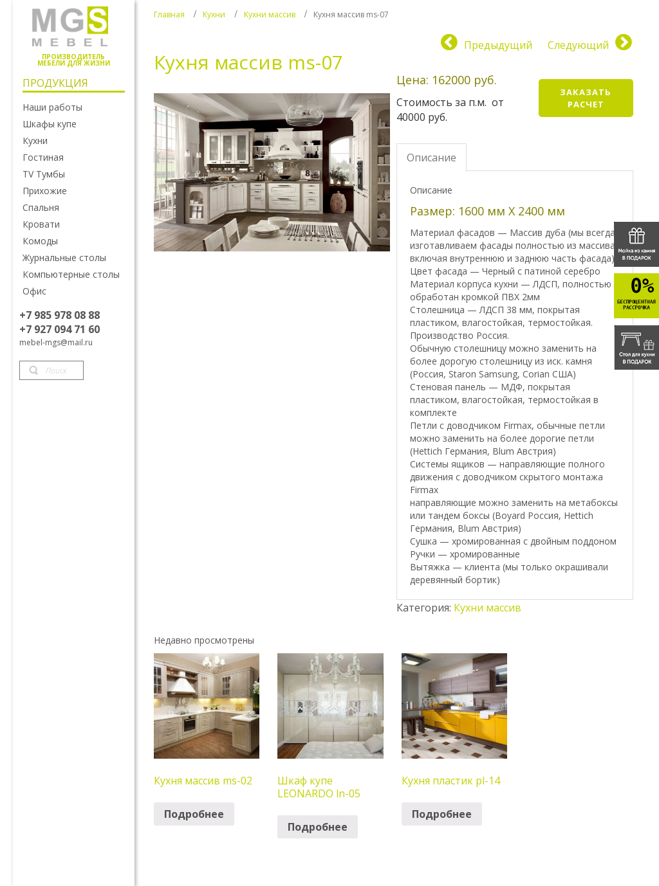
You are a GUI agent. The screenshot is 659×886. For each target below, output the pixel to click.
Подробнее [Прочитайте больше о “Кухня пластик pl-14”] (442, 814)
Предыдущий (498, 45)
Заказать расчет (585, 98)
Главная (169, 14)
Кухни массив (269, 14)
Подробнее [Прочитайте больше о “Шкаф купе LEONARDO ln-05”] (318, 827)
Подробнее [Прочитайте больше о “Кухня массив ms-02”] (194, 814)
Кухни (214, 14)
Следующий (578, 45)
